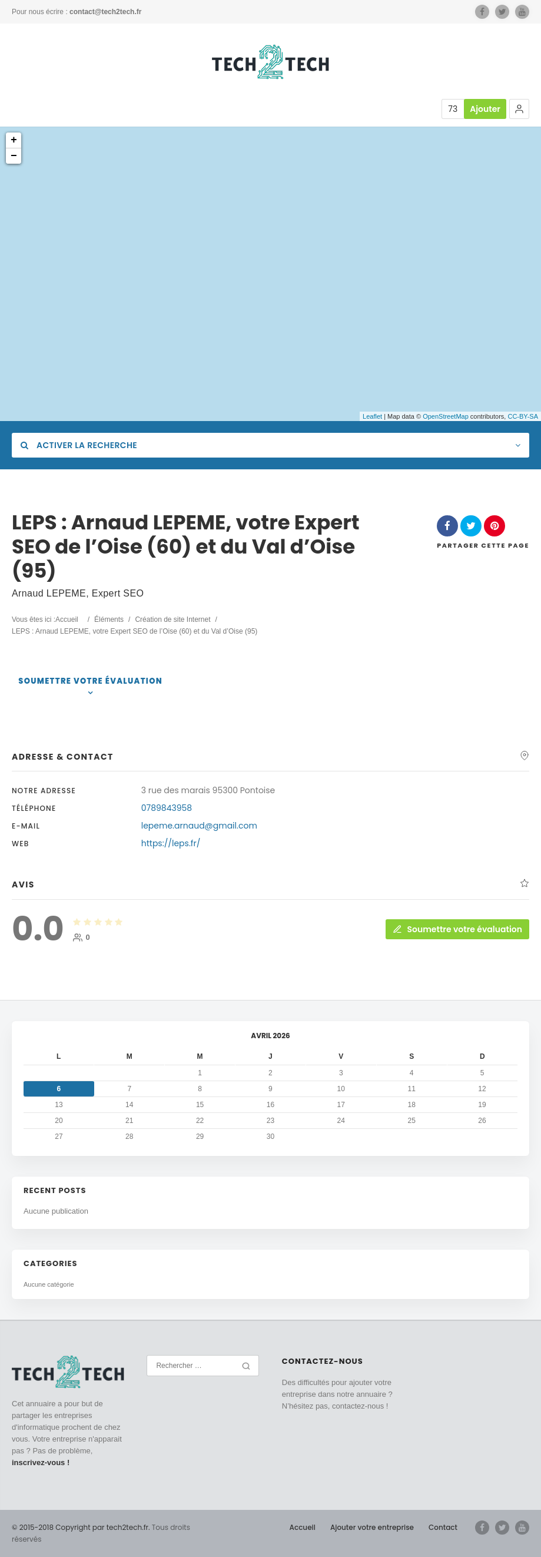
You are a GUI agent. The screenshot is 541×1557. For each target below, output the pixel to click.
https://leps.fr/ (171, 843)
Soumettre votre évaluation (90, 681)
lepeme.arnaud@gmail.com (199, 825)
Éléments (109, 619)
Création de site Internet (172, 619)
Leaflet (372, 416)
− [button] (14, 156)
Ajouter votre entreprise (372, 1527)
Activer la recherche (79, 445)
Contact (443, 1527)
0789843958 (166, 808)
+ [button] (14, 140)
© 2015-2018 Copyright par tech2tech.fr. (81, 1527)
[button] (519, 109)
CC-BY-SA (522, 416)
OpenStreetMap (446, 416)
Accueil (66, 619)
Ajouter (485, 109)
